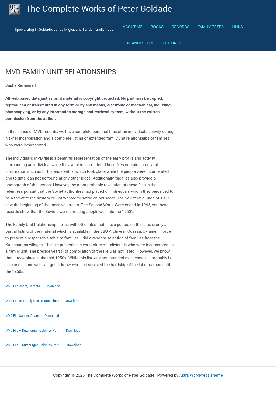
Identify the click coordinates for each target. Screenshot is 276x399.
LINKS (237, 27)
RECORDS (180, 27)
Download (53, 286)
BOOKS (157, 27)
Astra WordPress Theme (201, 375)
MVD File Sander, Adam (22, 316)
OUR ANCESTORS (139, 43)
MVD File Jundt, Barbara (22, 286)
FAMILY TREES (211, 27)
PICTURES (172, 43)
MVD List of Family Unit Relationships (32, 301)
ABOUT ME (133, 27)
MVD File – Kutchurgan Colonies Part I (32, 330)
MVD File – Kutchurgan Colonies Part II (33, 345)
